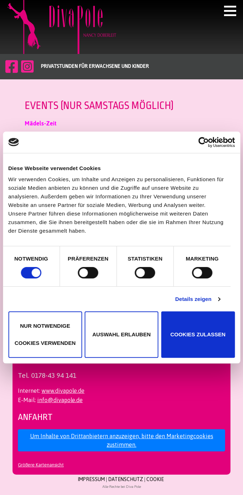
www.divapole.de (63, 390)
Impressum (91, 479)
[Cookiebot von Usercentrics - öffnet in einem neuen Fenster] (203, 142)
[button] (232, 10)
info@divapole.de (60, 400)
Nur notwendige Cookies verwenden (45, 334)
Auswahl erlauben (121, 334)
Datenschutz (125, 479)
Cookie (155, 479)
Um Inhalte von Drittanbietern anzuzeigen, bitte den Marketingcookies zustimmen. (121, 440)
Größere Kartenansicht (41, 464)
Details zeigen (193, 299)
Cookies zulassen (197, 334)
